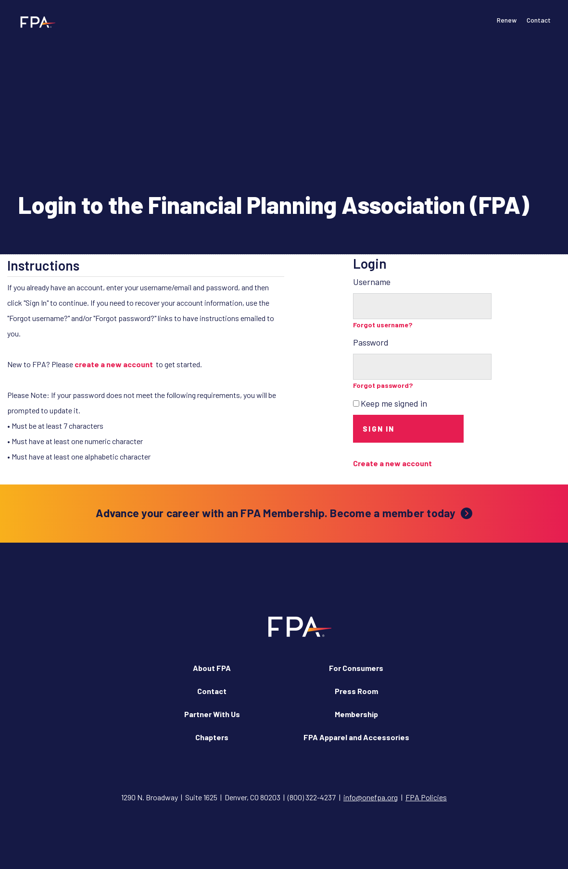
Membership (356, 714)
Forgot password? (383, 385)
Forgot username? (383, 325)
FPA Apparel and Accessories (356, 737)
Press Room (356, 690)
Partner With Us (212, 714)
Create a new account (392, 463)
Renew (507, 20)
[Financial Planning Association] (34, 21)
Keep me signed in (394, 403)
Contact (539, 20)
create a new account (114, 364)
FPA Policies (426, 797)
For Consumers (356, 667)
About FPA (212, 667)
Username (372, 281)
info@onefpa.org (370, 797)
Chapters (211, 737)
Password (371, 342)
